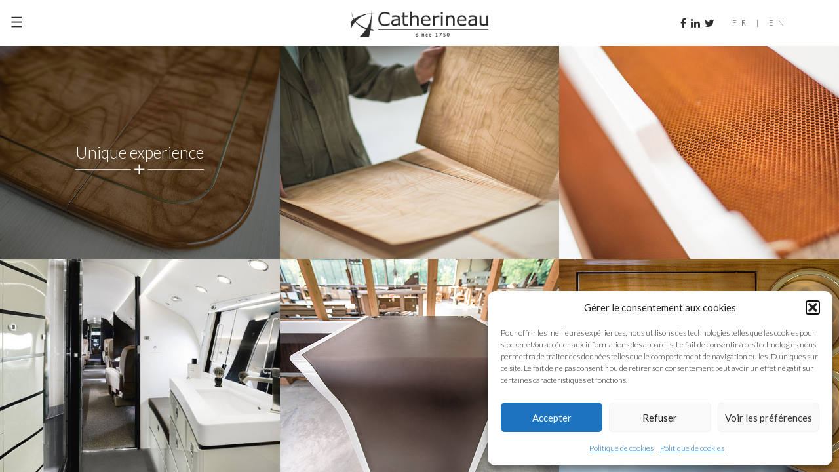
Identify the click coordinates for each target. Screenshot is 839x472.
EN (779, 23)
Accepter (552, 417)
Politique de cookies (621, 448)
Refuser (659, 417)
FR (741, 23)
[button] (812, 307)
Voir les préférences (768, 417)
